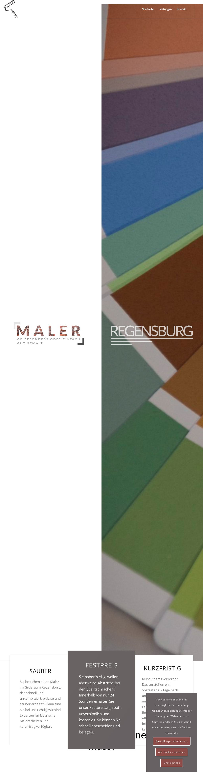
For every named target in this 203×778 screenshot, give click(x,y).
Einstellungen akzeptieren (172, 741)
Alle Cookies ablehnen (171, 752)
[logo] (11, 9)
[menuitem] (148, 9)
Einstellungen (172, 762)
